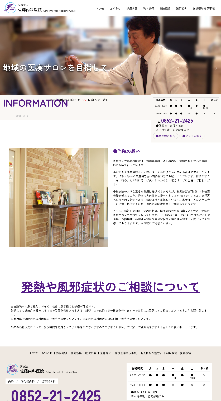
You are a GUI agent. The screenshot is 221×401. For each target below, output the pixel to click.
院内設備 (148, 8)
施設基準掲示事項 (204, 8)
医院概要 (165, 8)
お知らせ (115, 8)
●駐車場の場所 (165, 136)
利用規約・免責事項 (178, 353)
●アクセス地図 (192, 136)
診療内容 (131, 8)
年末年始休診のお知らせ (65, 100)
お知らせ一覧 (97, 100)
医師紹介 (181, 8)
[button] (215, 68)
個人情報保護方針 (151, 353)
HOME (100, 8)
